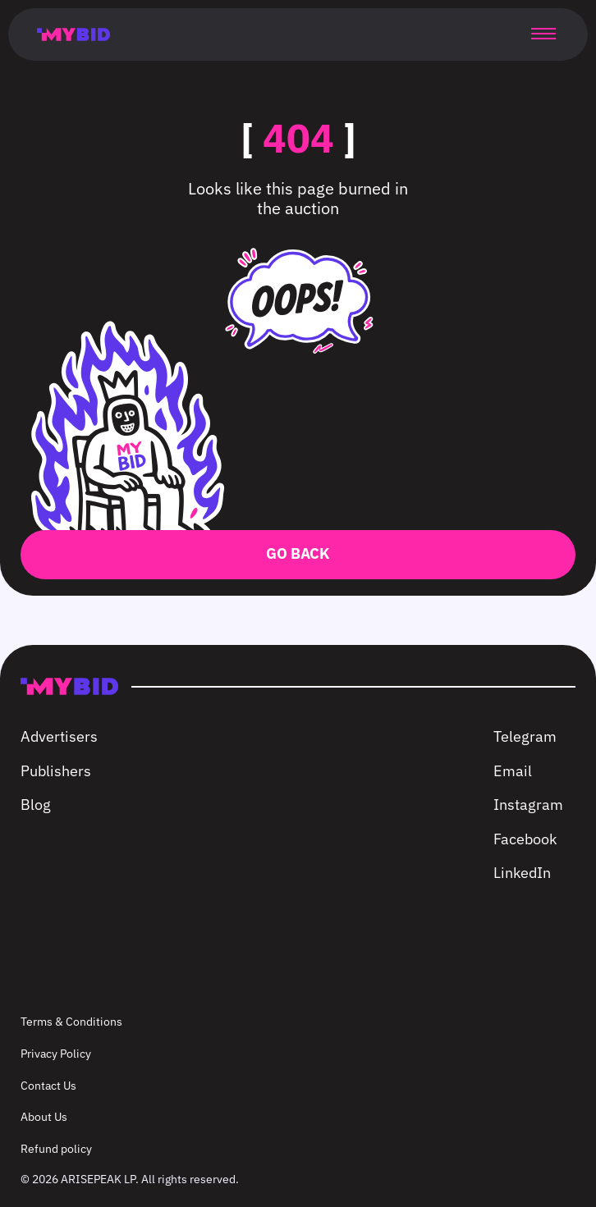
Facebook (525, 839)
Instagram (528, 804)
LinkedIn (522, 872)
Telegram (525, 736)
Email (512, 770)
